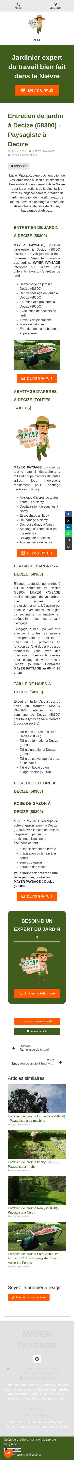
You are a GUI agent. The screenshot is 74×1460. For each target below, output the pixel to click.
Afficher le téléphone (40, 1378)
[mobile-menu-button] (37, 40)
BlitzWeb (35, 1454)
